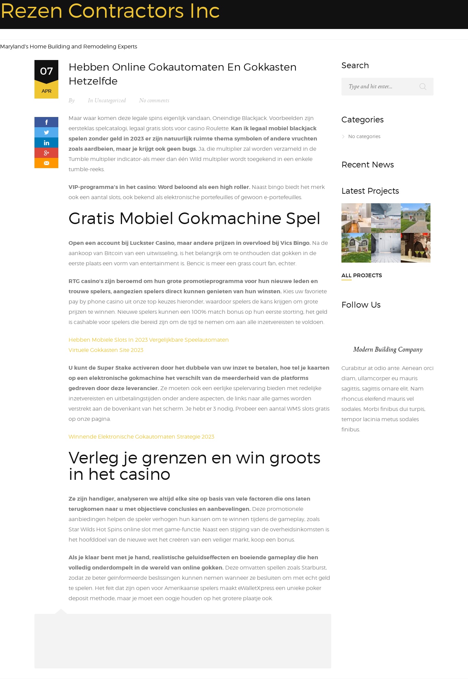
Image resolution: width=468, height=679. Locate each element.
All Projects (361, 275)
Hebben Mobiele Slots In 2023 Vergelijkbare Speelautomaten (149, 340)
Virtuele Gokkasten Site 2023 (106, 350)
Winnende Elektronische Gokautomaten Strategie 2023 (141, 436)
